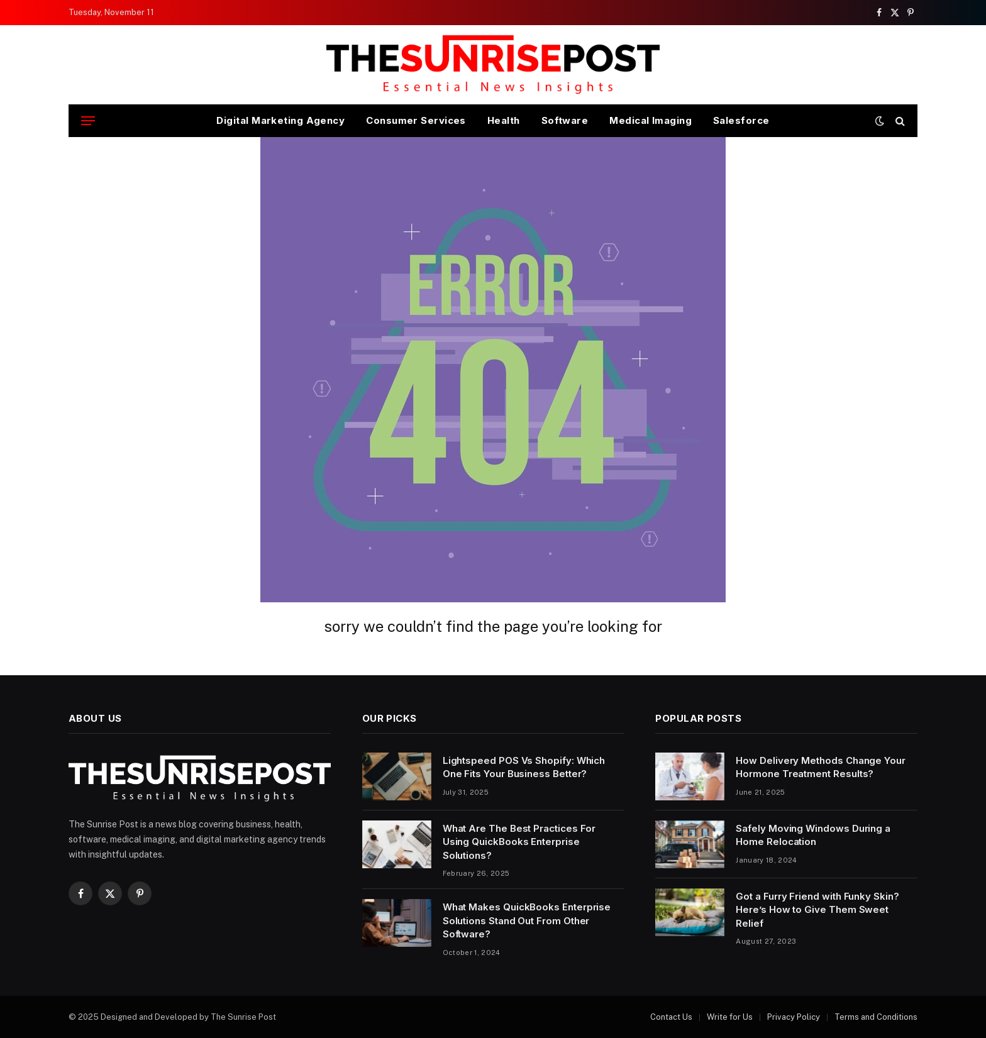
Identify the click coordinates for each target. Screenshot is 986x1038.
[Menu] (88, 121)
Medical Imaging (650, 120)
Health (503, 120)
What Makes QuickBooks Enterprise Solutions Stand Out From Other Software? (527, 920)
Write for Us (730, 1017)
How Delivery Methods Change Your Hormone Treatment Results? (821, 767)
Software (565, 120)
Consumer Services (416, 120)
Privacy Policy (793, 1017)
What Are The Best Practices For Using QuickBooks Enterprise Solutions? (519, 841)
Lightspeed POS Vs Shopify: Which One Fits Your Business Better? (524, 767)
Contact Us (671, 1017)
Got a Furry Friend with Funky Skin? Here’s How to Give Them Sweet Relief (817, 909)
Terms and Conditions (875, 1017)
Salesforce (741, 120)
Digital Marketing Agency (280, 120)
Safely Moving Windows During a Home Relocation (813, 835)
